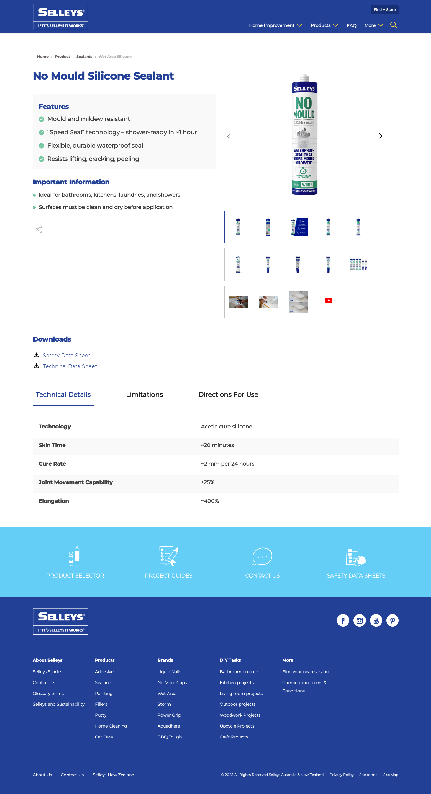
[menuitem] (393, 25)
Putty (100, 715)
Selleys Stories (47, 671)
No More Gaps (172, 682)
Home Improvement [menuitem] (271, 25)
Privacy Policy (341, 774)
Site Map (390, 774)
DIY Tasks (230, 660)
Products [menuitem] (319, 25)
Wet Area (167, 693)
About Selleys (47, 660)
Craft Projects (234, 737)
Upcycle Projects (237, 726)
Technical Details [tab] (63, 395)
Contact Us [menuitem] (372, 25)
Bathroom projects (239, 671)
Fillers (101, 704)
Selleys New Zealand (113, 774)
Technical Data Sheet (70, 366)
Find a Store (385, 9)
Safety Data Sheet (66, 355)
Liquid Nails (169, 671)
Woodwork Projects (240, 715)
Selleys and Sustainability (58, 704)
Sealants (103, 682)
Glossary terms (48, 693)
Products (104, 660)
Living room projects (241, 693)
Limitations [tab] (144, 395)
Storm (164, 704)
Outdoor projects (237, 704)
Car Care (104, 737)
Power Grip (169, 715)
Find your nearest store (306, 671)
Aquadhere (169, 726)
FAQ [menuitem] (347, 25)
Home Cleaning (111, 726)
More (287, 660)
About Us (42, 774)
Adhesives (105, 671)
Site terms (368, 774)
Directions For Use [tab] (228, 395)
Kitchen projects (237, 682)
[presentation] (229, 137)
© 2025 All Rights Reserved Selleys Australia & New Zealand (272, 774)
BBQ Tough (170, 737)
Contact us (44, 682)
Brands (165, 660)
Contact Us (72, 774)
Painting (104, 693)
